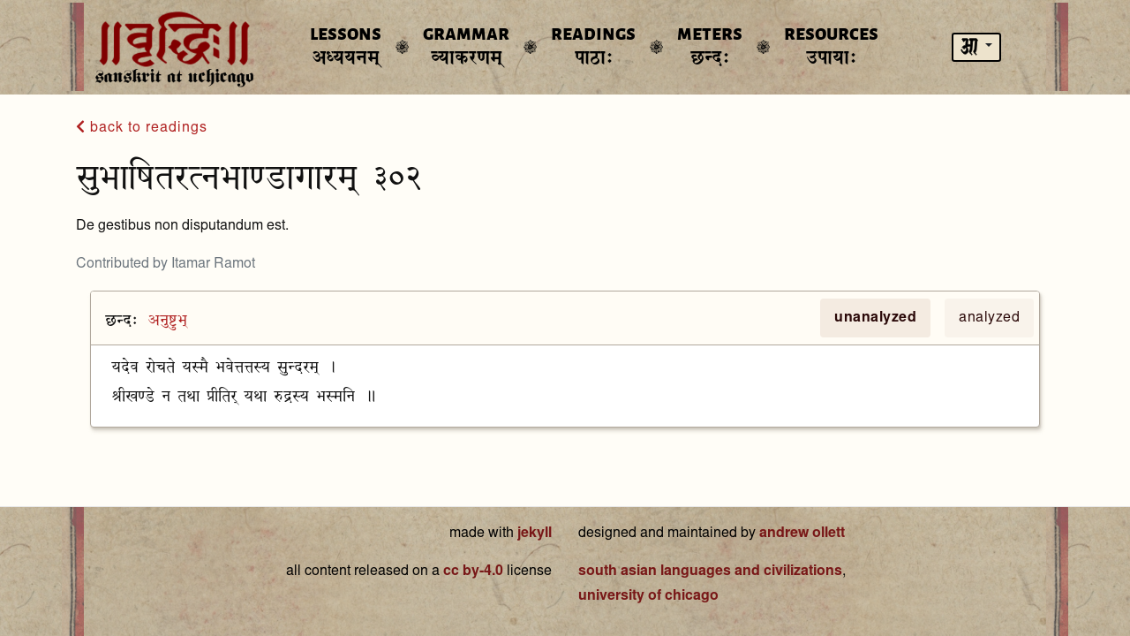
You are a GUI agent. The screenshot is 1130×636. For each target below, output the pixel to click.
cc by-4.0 (473, 571)
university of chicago (648, 596)
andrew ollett (802, 533)
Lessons (345, 47)
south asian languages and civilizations (710, 571)
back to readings (141, 127)
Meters (709, 47)
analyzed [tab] (989, 318)
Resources (831, 47)
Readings (593, 47)
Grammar (466, 47)
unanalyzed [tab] (875, 318)
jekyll (534, 533)
